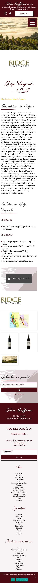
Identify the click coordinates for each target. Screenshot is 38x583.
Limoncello (19, 526)
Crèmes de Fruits (19, 520)
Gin (19, 524)
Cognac (19, 518)
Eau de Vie (19, 522)
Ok (13, 580)
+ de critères (19, 394)
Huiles (19, 561)
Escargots (19, 559)
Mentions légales (22, 580)
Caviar (19, 548)
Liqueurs (19, 528)
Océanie (19, 500)
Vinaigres (19, 569)
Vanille (19, 567)
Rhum (19, 532)
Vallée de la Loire (19, 489)
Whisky (19, 534)
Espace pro (24, 14)
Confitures (19, 554)
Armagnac (19, 516)
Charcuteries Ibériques (19, 550)
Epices (19, 557)
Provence (19, 485)
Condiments (19, 552)
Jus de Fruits (19, 565)
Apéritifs (19, 514)
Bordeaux (19, 475)
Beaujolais (19, 473)
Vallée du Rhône (19, 491)
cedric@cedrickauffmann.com (19, 419)
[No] (35, 578)
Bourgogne (19, 477)
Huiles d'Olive (19, 563)
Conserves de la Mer (19, 555)
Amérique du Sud (19, 497)
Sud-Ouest (19, 487)
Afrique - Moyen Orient (19, 493)
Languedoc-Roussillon (19, 483)
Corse (19, 481)
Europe (19, 498)
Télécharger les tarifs (20, 279)
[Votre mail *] (19, 452)
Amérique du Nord (19, 495)
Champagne (19, 479)
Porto (19, 530)
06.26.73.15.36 (19, 416)
